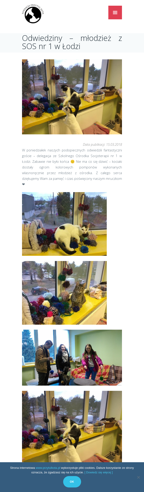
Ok (72, 481)
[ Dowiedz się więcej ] (98, 472)
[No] (138, 477)
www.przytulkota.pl (48, 467)
